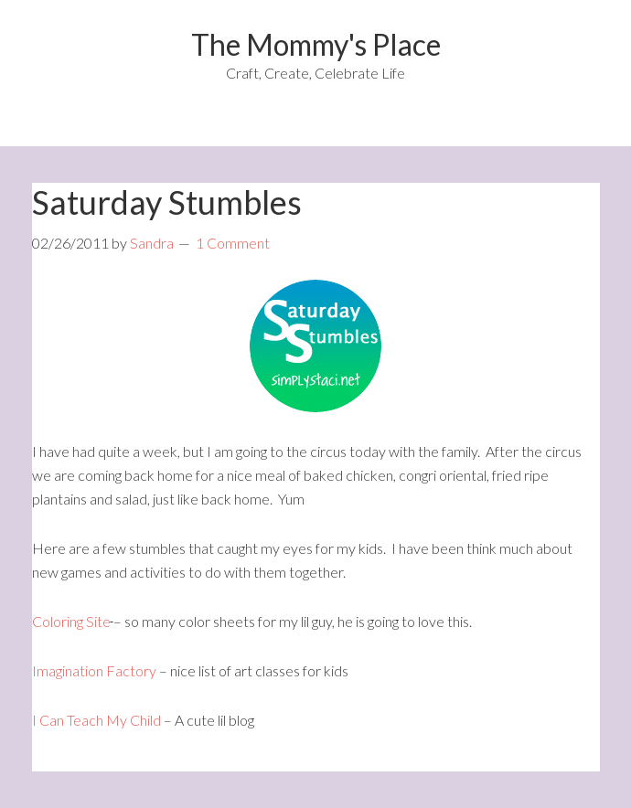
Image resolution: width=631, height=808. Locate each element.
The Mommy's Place (316, 44)
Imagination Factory (95, 670)
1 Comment (233, 242)
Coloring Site (71, 621)
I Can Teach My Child (96, 719)
